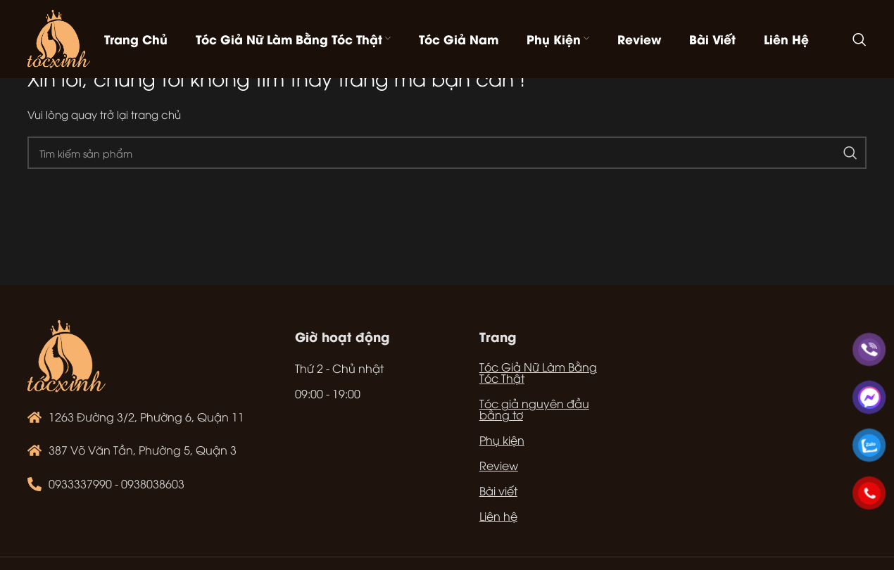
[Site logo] (58, 37)
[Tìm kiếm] (859, 39)
